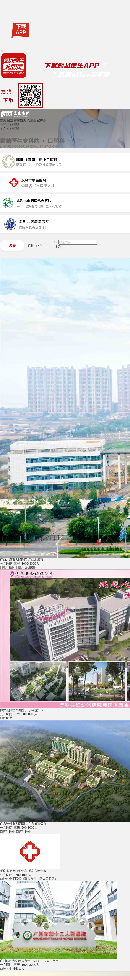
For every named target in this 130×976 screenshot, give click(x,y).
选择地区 (35, 245)
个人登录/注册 (9, 128)
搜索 (10, 120)
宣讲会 (41, 120)
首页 (3, 120)
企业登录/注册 (9, 124)
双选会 (31, 120)
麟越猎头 (20, 120)
